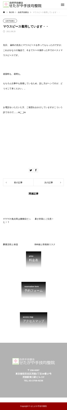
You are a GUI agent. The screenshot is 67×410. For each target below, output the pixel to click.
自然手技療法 (10, 21)
